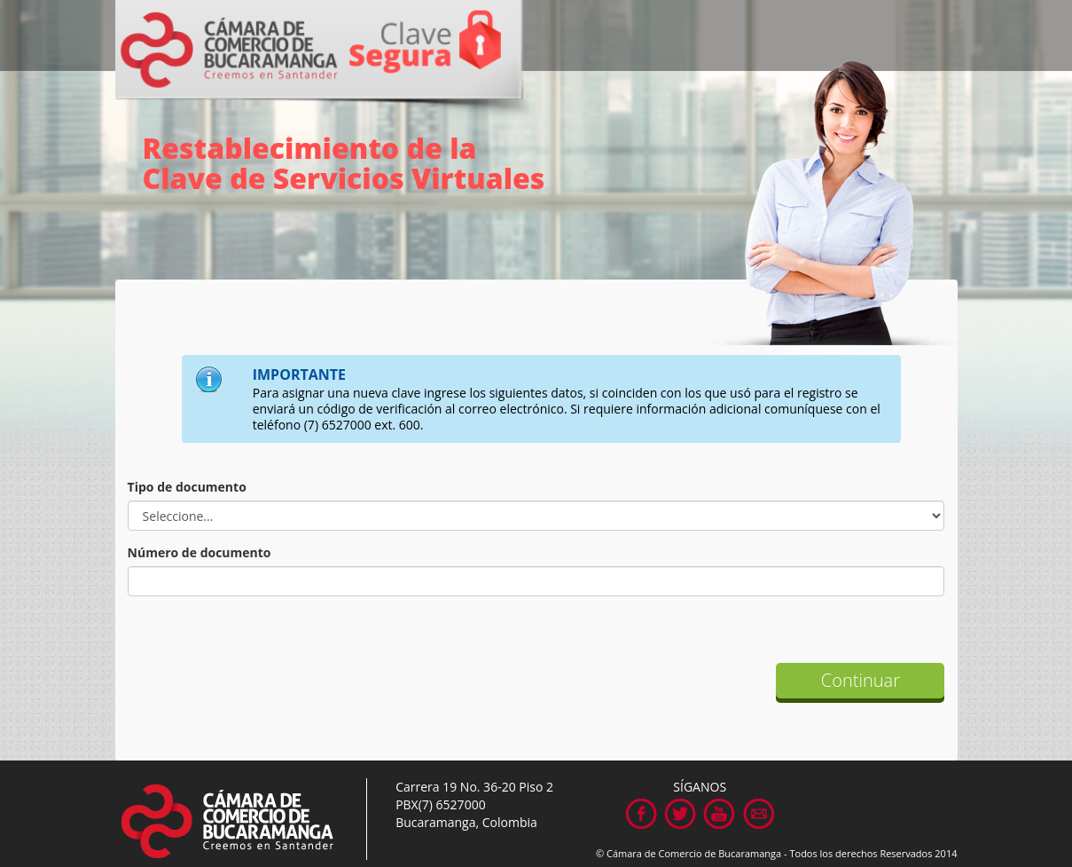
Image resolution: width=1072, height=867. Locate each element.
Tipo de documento (187, 486)
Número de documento (199, 552)
